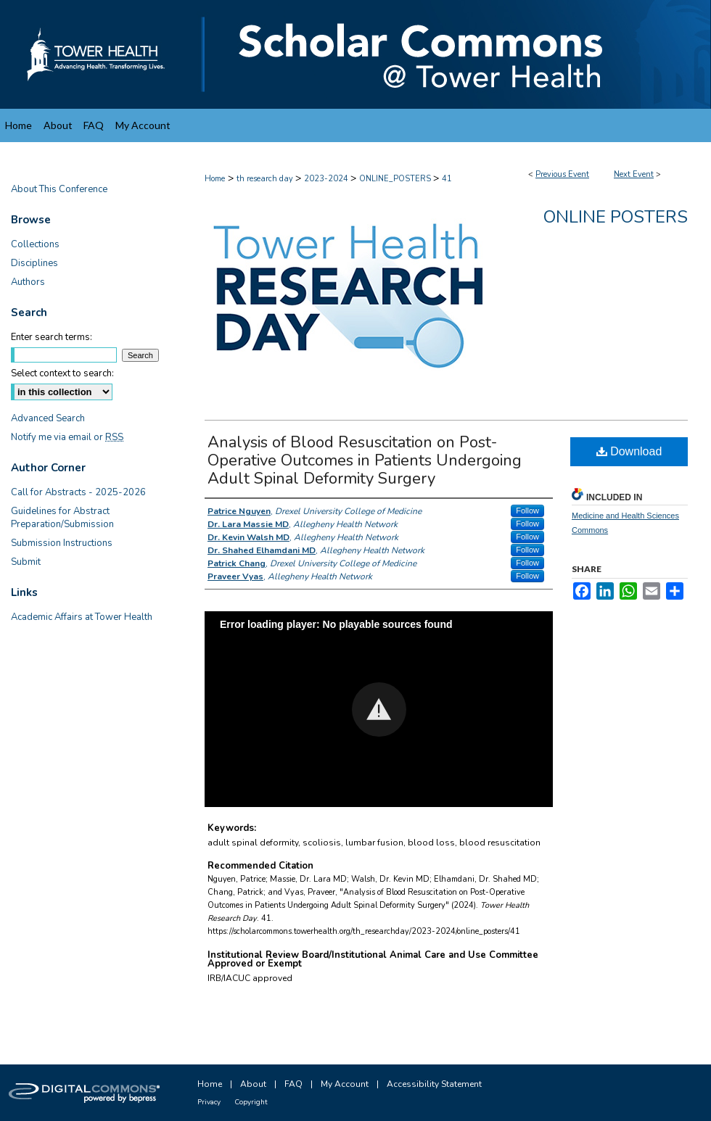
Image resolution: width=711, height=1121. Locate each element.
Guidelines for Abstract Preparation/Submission (62, 518)
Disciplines (34, 263)
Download (629, 451)
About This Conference (59, 189)
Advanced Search (48, 418)
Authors (28, 282)
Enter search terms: (51, 337)
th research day (266, 178)
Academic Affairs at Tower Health (81, 617)
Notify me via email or (67, 437)
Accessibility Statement (434, 1084)
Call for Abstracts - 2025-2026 (78, 492)
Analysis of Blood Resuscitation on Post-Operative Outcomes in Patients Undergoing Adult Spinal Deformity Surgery (364, 460)
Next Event (634, 174)
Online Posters (615, 216)
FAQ (293, 1084)
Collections (35, 244)
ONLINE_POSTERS (396, 178)
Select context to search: (62, 373)
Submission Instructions (61, 543)
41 (447, 178)
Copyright (251, 1102)
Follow (527, 510)
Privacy (209, 1102)
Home (215, 178)
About (253, 1084)
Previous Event (562, 174)
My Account (345, 1084)
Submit (26, 561)
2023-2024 (327, 178)
